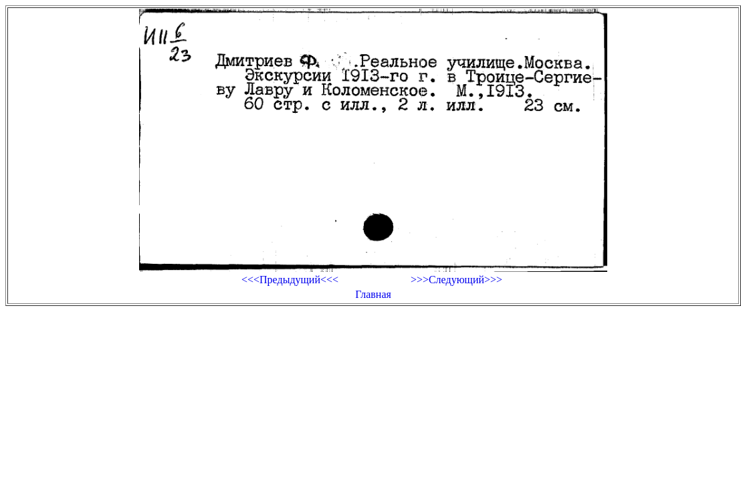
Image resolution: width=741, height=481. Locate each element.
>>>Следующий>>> (456, 279)
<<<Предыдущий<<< (289, 279)
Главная (373, 294)
